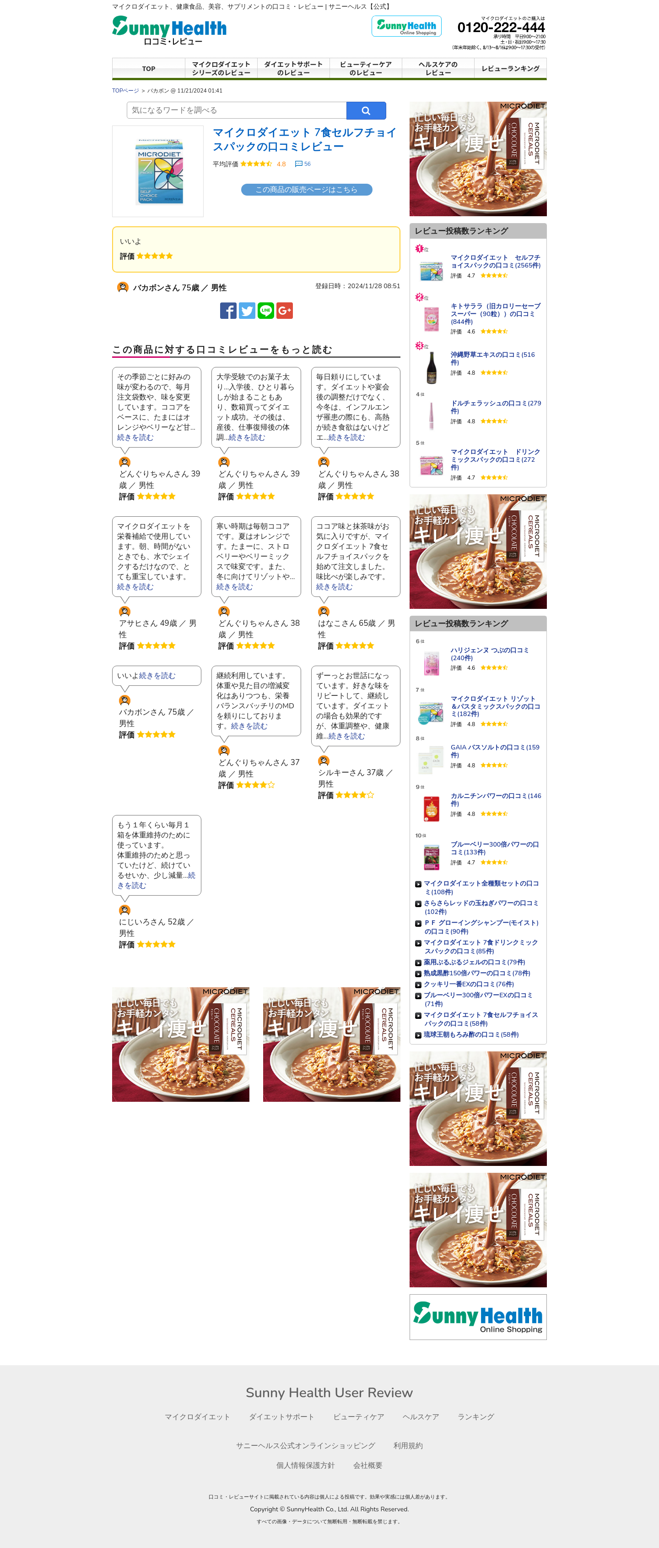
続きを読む (135, 437)
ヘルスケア (425, 1416)
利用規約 (412, 1445)
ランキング (483, 1416)
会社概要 (369, 1465)
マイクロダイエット (192, 1416)
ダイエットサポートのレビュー (293, 68)
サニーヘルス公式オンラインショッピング (305, 1445)
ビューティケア (361, 1416)
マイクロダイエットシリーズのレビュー (221, 68)
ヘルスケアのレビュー (438, 68)
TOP (149, 68)
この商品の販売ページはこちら (306, 190)
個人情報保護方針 (305, 1465)
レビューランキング (510, 68)
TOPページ (126, 90)
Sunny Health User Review (329, 1393)
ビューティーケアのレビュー (366, 68)
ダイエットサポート (280, 1416)
